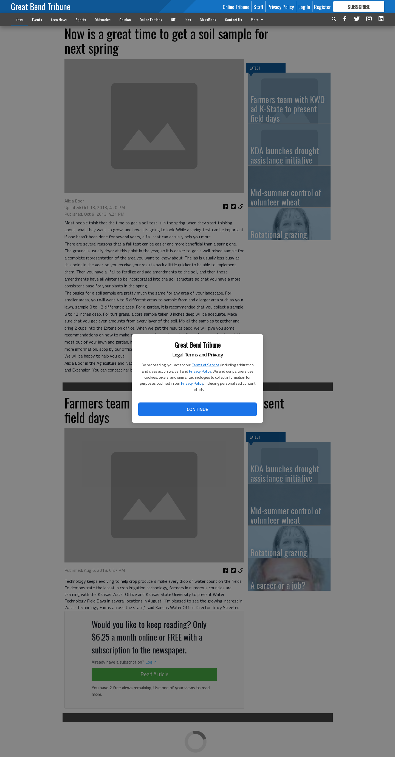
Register (322, 6)
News (19, 19)
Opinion (125, 19)
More (258, 19)
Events (37, 19)
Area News (59, 19)
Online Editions (151, 19)
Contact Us (233, 19)
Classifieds (208, 19)
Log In (304, 6)
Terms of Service (205, 365)
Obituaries (103, 19)
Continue (197, 409)
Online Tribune (236, 6)
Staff (258, 6)
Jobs (187, 19)
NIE (173, 19)
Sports (80, 19)
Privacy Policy (200, 371)
